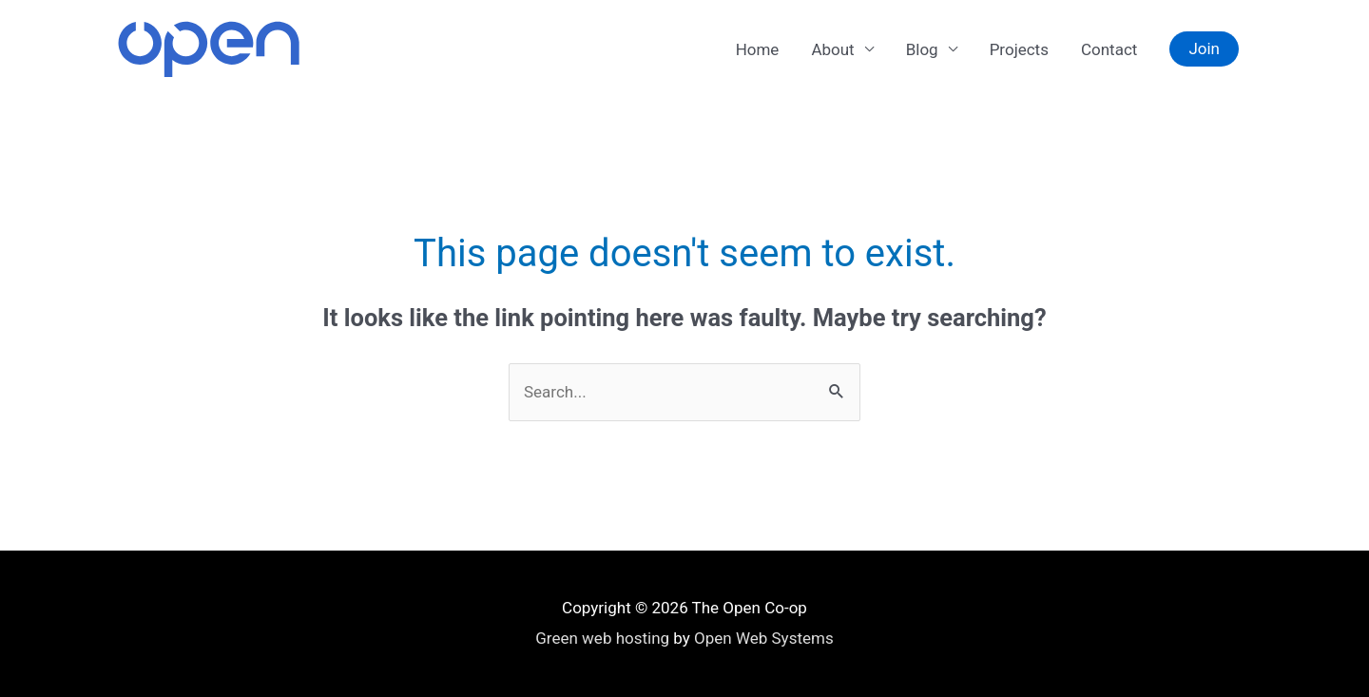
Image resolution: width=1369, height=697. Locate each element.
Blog (922, 49)
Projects (1019, 49)
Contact (1109, 49)
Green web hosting (602, 638)
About (832, 49)
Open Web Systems (764, 638)
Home (758, 49)
